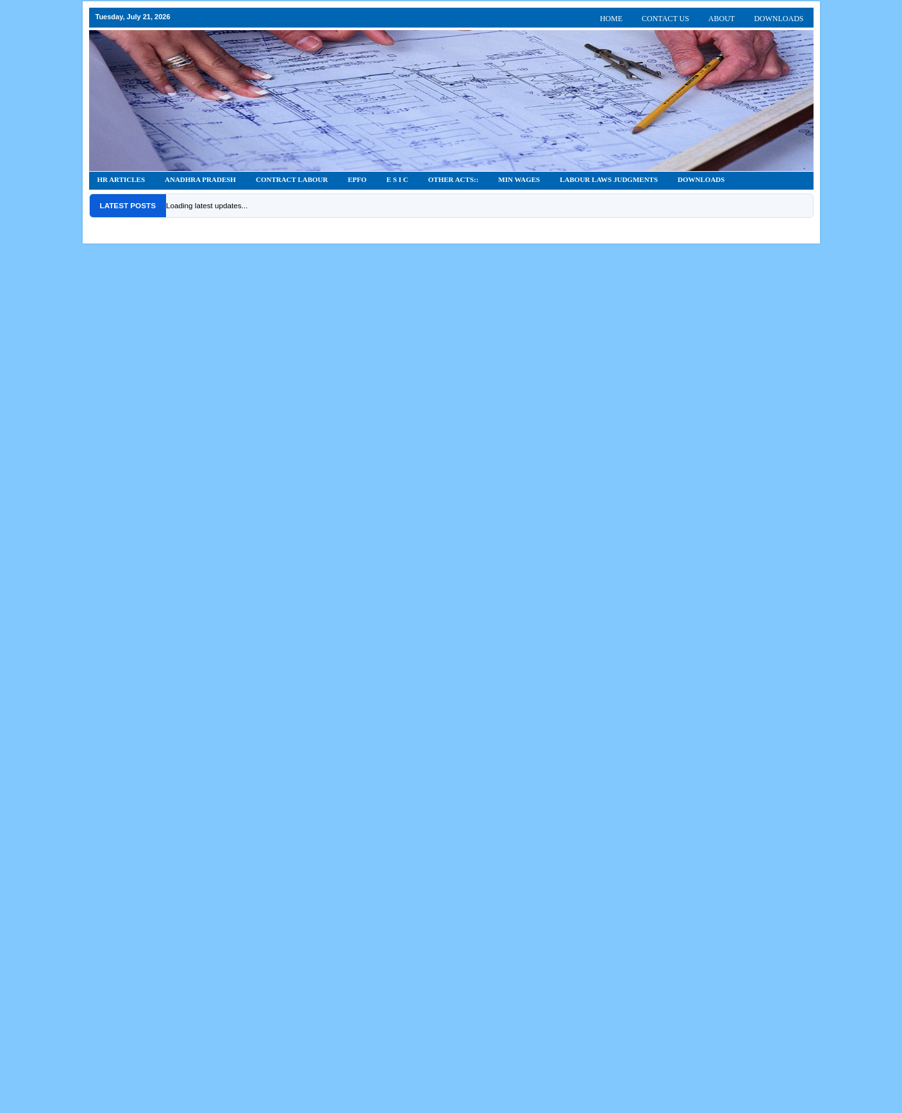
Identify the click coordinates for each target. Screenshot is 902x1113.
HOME (611, 18)
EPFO (357, 179)
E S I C (397, 179)
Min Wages (519, 179)
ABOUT (721, 18)
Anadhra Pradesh (200, 179)
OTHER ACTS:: (453, 179)
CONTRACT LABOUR (292, 179)
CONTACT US (665, 18)
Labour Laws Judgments (609, 179)
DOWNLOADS (778, 18)
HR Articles (121, 179)
